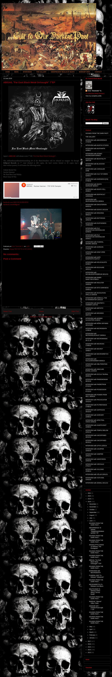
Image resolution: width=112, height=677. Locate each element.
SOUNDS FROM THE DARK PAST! (96, 133)
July (90, 518)
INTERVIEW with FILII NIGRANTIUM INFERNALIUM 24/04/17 (95, 236)
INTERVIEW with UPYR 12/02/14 (96, 445)
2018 (89, 501)
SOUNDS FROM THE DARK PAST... (96, 524)
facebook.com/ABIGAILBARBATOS (15, 202)
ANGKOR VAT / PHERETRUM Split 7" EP (96, 607)
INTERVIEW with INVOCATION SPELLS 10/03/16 (95, 293)
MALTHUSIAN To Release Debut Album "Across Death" (94, 591)
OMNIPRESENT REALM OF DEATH (62, 72)
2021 (89, 493)
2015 (89, 647)
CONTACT (98, 72)
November (92, 507)
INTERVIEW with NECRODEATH (95, 571)
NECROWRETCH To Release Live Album (96, 585)
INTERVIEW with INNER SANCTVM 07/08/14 (93, 278)
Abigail (12, 249)
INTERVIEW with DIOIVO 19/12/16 (96, 209)
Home (41, 311)
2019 (89, 499)
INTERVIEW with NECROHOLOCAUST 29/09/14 (95, 334)
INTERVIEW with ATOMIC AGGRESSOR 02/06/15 (93, 154)
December (92, 504)
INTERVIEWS (27, 72)
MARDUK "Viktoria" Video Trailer (95, 602)
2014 (89, 650)
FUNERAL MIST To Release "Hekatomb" (96, 576)
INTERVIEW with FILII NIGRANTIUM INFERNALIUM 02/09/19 (95, 230)
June (91, 521)
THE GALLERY (41, 72)
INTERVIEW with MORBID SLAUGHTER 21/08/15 (94, 319)
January (92, 638)
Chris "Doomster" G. (95, 91)
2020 (89, 496)
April (91, 629)
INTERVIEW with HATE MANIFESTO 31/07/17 (93, 258)
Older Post (75, 311)
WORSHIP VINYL (84, 72)
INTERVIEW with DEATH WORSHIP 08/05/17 (93, 185)
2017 (89, 641)
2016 (89, 644)
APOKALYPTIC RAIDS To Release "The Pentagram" (96, 546)
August (91, 515)
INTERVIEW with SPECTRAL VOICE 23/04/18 (94, 421)
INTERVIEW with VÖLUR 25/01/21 (96, 474)
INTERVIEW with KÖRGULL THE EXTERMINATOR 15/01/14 (96, 298)
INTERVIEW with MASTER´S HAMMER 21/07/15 (94, 304)
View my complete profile (93, 96)
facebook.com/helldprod (11, 204)
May (90, 626)
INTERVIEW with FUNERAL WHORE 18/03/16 (94, 243)
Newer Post (7, 311)
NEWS (16, 72)
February (92, 635)
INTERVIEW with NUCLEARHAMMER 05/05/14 (95, 360)
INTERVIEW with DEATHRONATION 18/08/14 (94, 200)
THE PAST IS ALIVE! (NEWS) (23, 249)
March (91, 632)
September (93, 512)
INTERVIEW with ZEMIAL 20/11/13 (96, 483)
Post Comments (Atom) (45, 317)
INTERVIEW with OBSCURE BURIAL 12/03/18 (94, 370)
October (92, 509)
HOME (7, 72)
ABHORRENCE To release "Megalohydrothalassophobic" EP (96, 530)
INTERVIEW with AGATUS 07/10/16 (97, 145)
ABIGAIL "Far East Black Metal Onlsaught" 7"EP (95, 561)
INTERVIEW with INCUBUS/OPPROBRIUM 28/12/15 (96, 273)
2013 (89, 652)
